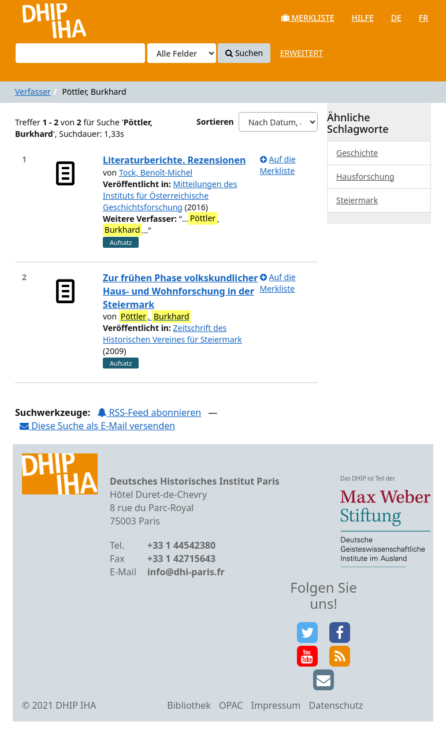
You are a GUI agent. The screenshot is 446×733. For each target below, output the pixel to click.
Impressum (276, 705)
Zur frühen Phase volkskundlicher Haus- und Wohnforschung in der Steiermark (180, 291)
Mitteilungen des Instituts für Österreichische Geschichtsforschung (170, 195)
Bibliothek (189, 705)
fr (423, 17)
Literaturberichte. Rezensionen (174, 160)
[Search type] (181, 53)
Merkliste (308, 17)
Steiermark (357, 200)
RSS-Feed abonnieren (149, 412)
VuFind (39, 17)
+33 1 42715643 (181, 558)
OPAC (231, 705)
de (396, 17)
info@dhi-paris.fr (186, 571)
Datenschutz (336, 705)
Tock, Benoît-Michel (155, 172)
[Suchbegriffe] (80, 53)
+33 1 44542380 (181, 545)
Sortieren (215, 121)
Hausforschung (365, 176)
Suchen (244, 52)
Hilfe (363, 17)
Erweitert (301, 52)
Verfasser (33, 91)
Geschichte (357, 152)
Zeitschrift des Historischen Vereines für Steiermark (172, 333)
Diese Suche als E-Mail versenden (97, 425)
